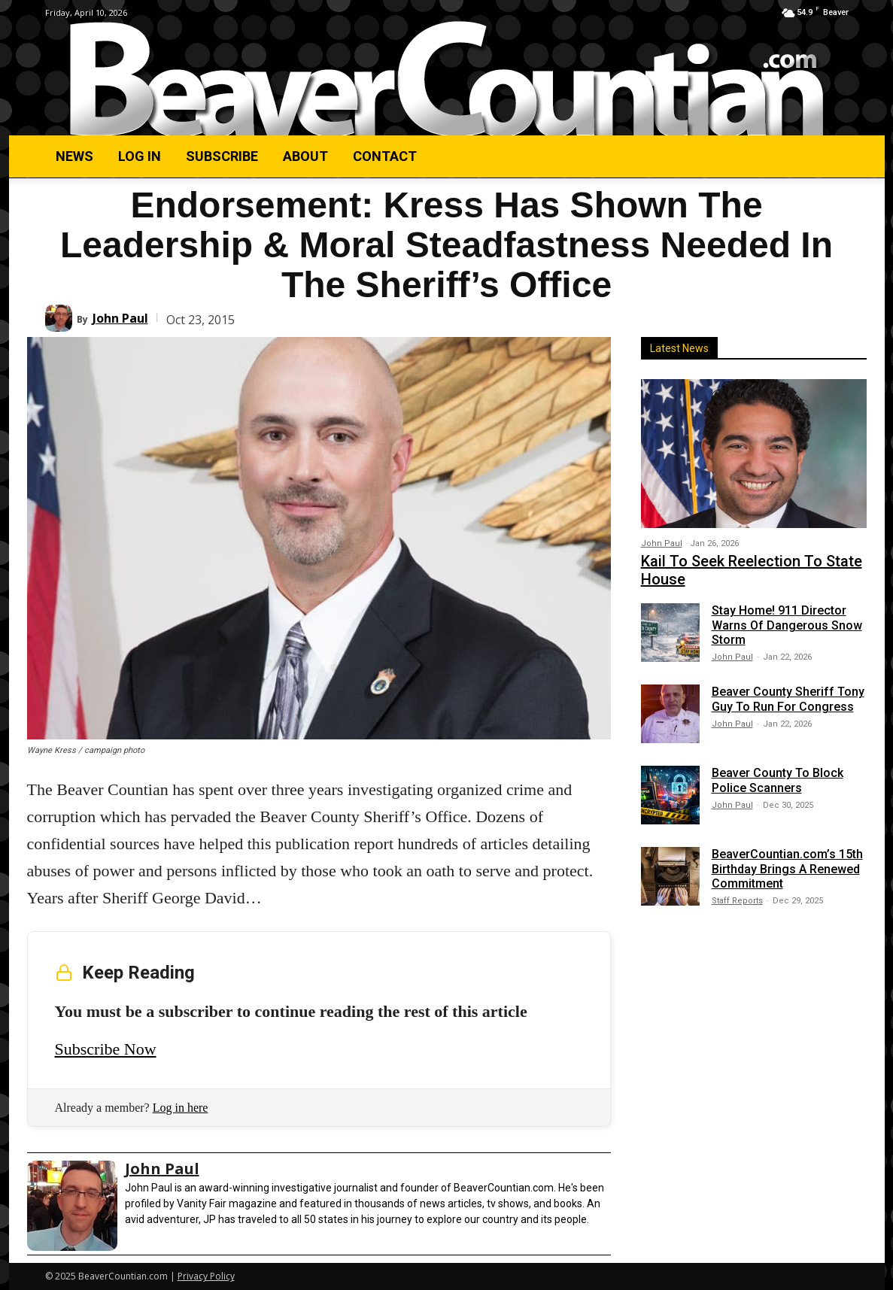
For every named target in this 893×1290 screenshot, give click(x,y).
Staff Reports (737, 901)
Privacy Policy (206, 1276)
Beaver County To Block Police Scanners (777, 780)
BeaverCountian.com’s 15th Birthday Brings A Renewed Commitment (787, 868)
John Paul (120, 318)
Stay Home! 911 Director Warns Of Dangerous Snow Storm (787, 624)
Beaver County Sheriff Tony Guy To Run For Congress (788, 698)
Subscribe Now (105, 1049)
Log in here (180, 1107)
